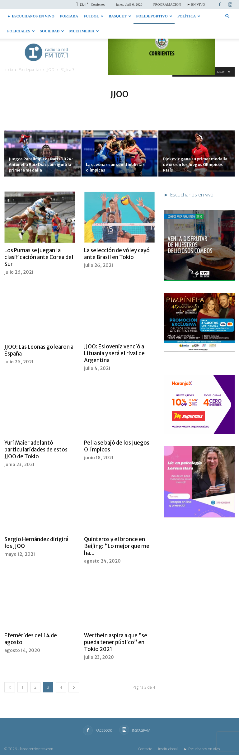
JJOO (50, 69)
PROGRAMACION (167, 4)
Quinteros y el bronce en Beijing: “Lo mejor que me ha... (116, 546)
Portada (69, 16)
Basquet (120, 16)
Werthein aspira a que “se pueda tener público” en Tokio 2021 (115, 642)
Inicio (8, 69)
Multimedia (84, 31)
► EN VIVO (196, 4)
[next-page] (73, 687)
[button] (227, 16)
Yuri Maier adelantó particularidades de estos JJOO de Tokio (36, 450)
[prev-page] (9, 687)
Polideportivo (154, 16)
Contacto (145, 749)
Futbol (94, 16)
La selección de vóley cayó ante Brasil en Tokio (117, 254)
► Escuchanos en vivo (30, 16)
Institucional (168, 749)
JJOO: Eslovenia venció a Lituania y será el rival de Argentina (114, 353)
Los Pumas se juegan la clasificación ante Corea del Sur (38, 257)
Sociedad (52, 31)
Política (188, 16)
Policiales (21, 31)
